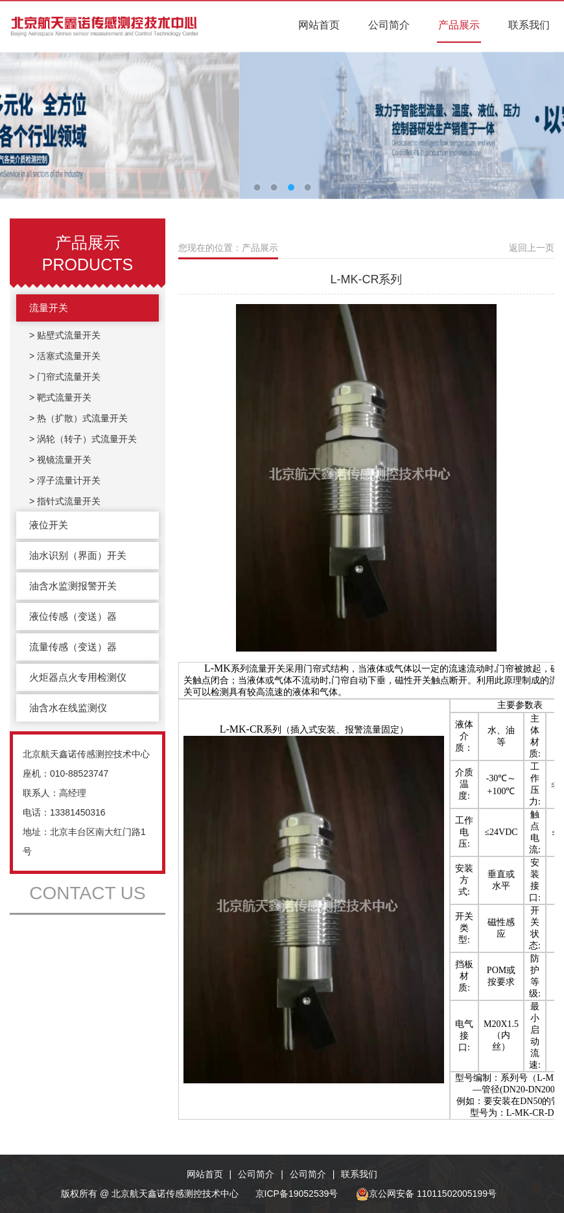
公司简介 (389, 24)
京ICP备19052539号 (296, 1193)
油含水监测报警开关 (73, 585)
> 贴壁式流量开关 (64, 335)
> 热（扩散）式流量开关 (78, 418)
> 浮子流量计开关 (64, 480)
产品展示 (459, 24)
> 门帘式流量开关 (64, 376)
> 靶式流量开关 (60, 397)
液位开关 (48, 524)
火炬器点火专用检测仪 (77, 677)
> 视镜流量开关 (60, 459)
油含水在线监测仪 (68, 707)
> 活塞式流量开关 (64, 356)
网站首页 (319, 24)
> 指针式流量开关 (64, 501)
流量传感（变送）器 (73, 646)
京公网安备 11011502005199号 (426, 1193)
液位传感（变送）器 (73, 616)
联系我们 (529, 24)
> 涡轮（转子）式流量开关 (83, 439)
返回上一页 (531, 247)
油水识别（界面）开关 (77, 555)
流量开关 (48, 307)
